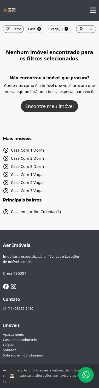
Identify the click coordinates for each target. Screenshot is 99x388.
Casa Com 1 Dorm (27, 150)
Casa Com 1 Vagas (27, 174)
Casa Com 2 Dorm (27, 158)
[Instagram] (13, 286)
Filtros (13, 29)
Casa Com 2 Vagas (27, 182)
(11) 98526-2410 (18, 308)
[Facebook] (6, 286)
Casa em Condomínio (20, 339)
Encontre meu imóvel (49, 106)
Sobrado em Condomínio (23, 355)
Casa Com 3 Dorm (27, 166)
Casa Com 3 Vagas (27, 190)
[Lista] (91, 29)
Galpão (8, 344)
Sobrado (9, 350)
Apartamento (13, 334)
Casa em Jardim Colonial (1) (36, 211)
